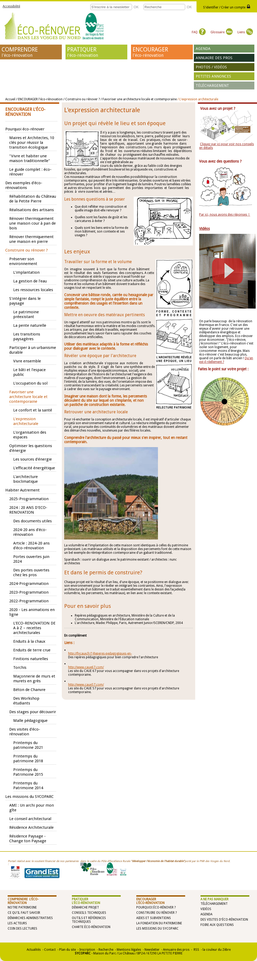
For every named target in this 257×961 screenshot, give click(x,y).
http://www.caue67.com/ (86, 667)
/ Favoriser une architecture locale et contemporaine (139, 99)
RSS (196, 949)
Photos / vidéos (211, 67)
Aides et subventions (153, 918)
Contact (50, 949)
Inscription (87, 949)
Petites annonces (213, 76)
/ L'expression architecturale (197, 99)
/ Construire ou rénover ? (81, 99)
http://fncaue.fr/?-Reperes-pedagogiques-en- (100, 653)
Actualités (34, 949)
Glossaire (222, 32)
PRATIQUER (96, 52)
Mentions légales (129, 949)
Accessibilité (11, 6)
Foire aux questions (217, 925)
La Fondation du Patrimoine (159, 923)
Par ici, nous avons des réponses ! (224, 214)
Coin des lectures (22, 928)
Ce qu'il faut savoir (24, 913)
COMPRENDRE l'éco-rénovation (23, 901)
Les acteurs (17, 923)
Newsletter (152, 949)
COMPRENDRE (31, 52)
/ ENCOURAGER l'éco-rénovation (39, 99)
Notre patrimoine (22, 907)
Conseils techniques (89, 913)
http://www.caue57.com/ (86, 685)
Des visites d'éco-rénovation (224, 919)
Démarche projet (85, 907)
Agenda (203, 48)
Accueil (10, 99)
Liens (245, 32)
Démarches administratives (30, 918)
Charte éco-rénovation (91, 927)
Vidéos (205, 909)
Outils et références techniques (89, 920)
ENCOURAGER (162, 52)
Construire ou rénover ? (156, 913)
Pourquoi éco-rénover (155, 907)
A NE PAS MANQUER (214, 899)
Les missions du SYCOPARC (157, 928)
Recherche (106, 949)
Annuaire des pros (214, 58)
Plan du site (67, 949)
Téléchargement (212, 85)
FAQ (199, 32)
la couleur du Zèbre (217, 949)
